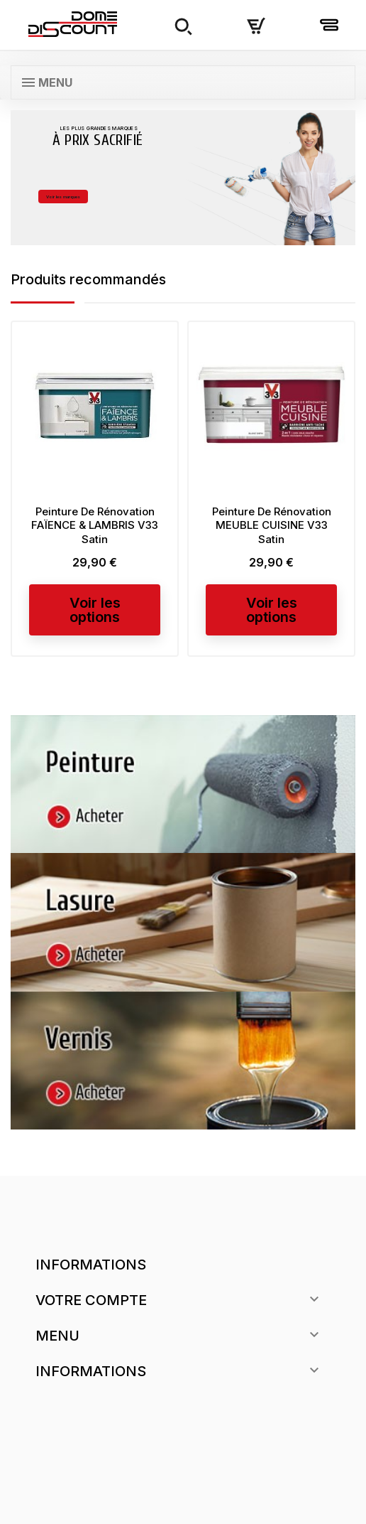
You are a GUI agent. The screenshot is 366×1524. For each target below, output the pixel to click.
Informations (90, 1264)
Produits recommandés (93, 279)
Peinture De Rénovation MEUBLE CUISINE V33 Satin (271, 526)
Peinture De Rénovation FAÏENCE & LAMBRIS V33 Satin (94, 526)
